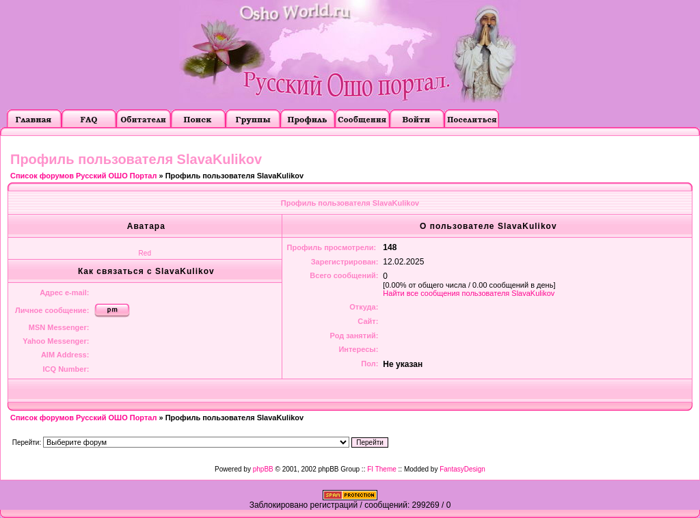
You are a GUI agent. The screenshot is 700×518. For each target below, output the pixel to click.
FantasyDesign (462, 469)
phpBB (263, 469)
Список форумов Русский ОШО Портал (83, 176)
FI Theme (381, 469)
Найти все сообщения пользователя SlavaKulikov (468, 293)
